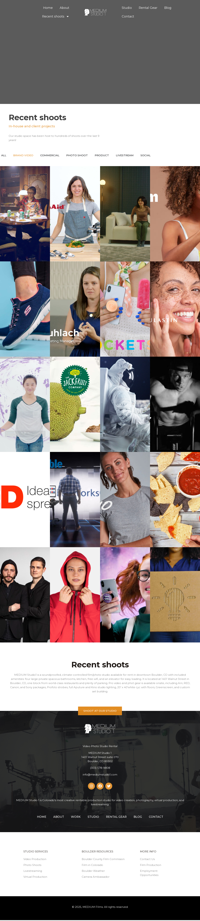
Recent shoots (55, 16)
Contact (128, 16)
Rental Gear (148, 8)
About (64, 8)
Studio (127, 8)
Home (48, 8)
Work (76, 817)
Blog (167, 8)
